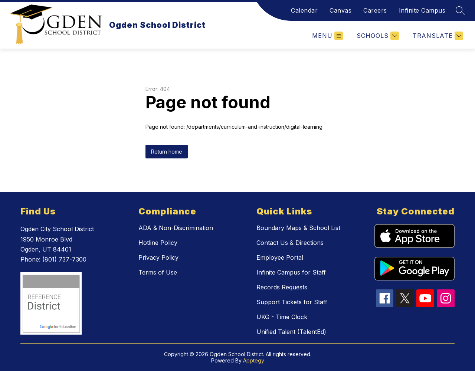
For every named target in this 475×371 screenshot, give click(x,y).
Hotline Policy (157, 242)
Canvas (340, 10)
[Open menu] (327, 35)
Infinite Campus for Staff (291, 272)
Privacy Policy (158, 257)
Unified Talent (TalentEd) (291, 331)
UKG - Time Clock (281, 317)
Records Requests (281, 287)
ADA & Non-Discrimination (175, 228)
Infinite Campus (422, 10)
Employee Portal (279, 257)
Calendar (304, 10)
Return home (166, 151)
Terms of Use (157, 272)
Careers (375, 10)
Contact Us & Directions (290, 242)
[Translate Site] (437, 35)
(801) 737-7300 (64, 259)
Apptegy (253, 360)
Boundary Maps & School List (298, 228)
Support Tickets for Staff (291, 302)
